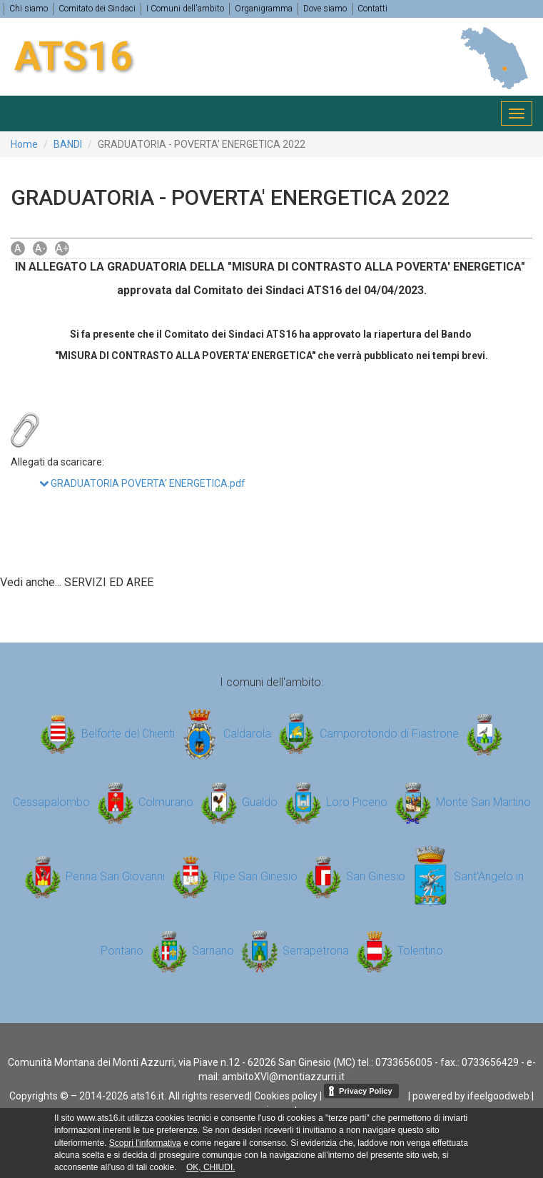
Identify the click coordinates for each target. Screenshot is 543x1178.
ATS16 (73, 56)
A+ (62, 248)
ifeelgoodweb (498, 1096)
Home (24, 144)
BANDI (68, 144)
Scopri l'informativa (145, 1143)
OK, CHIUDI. (210, 1167)
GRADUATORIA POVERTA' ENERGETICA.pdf (142, 483)
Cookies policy (286, 1096)
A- (40, 248)
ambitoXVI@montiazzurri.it (283, 1076)
